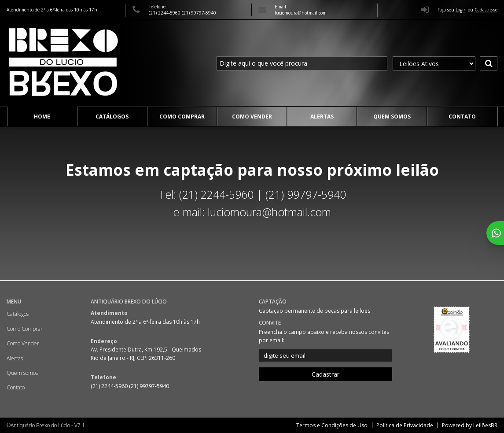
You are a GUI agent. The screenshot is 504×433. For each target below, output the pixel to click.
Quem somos (392, 116)
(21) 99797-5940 (199, 13)
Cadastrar (325, 374)
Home (42, 116)
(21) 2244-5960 (165, 13)
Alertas (322, 116)
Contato (462, 116)
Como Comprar (182, 116)
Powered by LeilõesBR (469, 425)
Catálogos (112, 116)
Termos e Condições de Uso (332, 425)
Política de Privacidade (404, 425)
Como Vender (252, 116)
